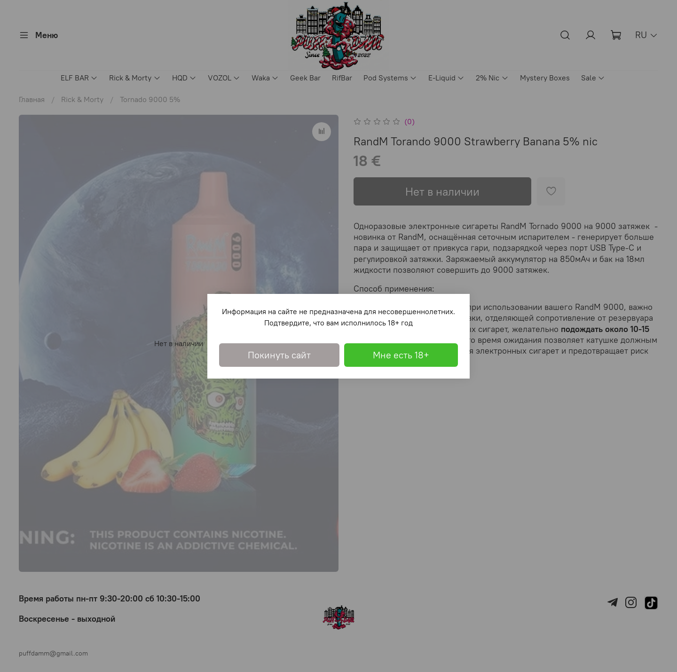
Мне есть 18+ (401, 355)
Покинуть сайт (279, 355)
